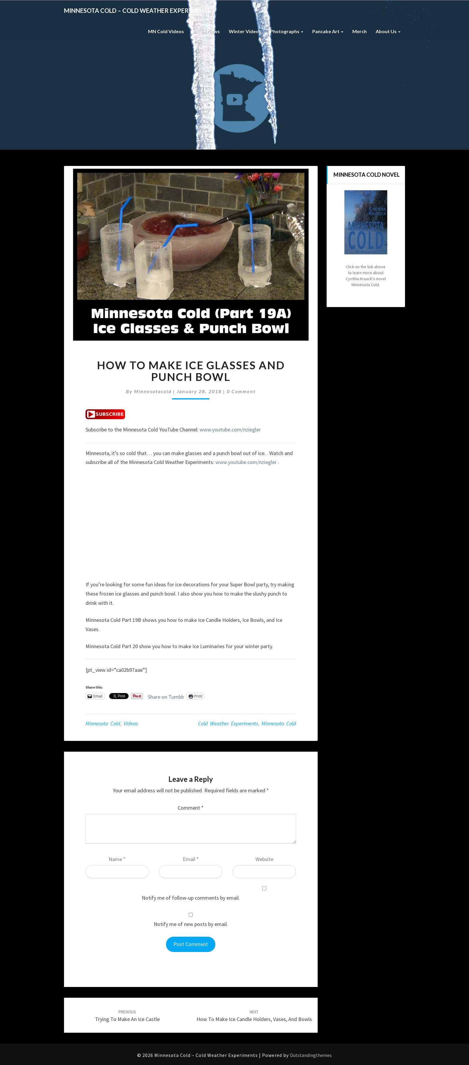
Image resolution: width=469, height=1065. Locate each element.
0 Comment (241, 391)
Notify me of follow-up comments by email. (191, 897)
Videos (131, 723)
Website (264, 859)
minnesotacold (153, 391)
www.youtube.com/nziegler (230, 429)
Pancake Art (327, 31)
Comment (191, 807)
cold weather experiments (228, 723)
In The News (206, 31)
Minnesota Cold (103, 723)
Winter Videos (245, 31)
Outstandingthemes (311, 1055)
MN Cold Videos (166, 31)
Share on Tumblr (166, 695)
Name (117, 859)
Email (191, 859)
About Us (388, 31)
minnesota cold (278, 723)
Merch (359, 31)
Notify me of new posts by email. (191, 924)
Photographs (286, 31)
